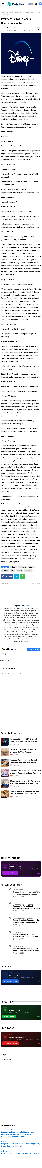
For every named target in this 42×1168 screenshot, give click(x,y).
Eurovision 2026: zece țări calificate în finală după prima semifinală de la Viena (25, 935)
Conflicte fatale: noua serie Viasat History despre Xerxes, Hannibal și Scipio (25, 792)
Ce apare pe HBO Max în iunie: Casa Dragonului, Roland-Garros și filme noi (20, 1145)
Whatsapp (22, 576)
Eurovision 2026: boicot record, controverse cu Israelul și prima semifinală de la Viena (26, 949)
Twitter (16, 576)
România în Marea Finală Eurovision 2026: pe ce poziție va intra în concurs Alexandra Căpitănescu (26, 907)
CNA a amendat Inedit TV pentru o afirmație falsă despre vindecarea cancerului (25, 782)
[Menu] (3, 4)
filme (12, 570)
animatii (3, 1142)
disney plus (22, 567)
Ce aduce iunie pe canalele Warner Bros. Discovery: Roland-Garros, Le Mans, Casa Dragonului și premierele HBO (17, 1134)
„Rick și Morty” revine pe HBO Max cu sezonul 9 (20, 1153)
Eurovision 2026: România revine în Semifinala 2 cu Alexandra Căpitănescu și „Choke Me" (26, 921)
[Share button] (28, 576)
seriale (19, 570)
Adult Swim (4, 1151)
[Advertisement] (21, 703)
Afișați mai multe (33, 649)
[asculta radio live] (40, 4)
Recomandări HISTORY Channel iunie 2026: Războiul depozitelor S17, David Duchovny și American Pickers (24, 740)
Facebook (8, 576)
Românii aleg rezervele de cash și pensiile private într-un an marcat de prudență (24, 761)
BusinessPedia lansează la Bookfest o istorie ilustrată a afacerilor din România (25, 771)
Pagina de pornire (7, 12)
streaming (18, 12)
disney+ (31, 567)
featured (5, 570)
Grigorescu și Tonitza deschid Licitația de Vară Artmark (23, 750)
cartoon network (6, 1130)
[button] (30, 4)
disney (13, 567)
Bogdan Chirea (20, 605)
